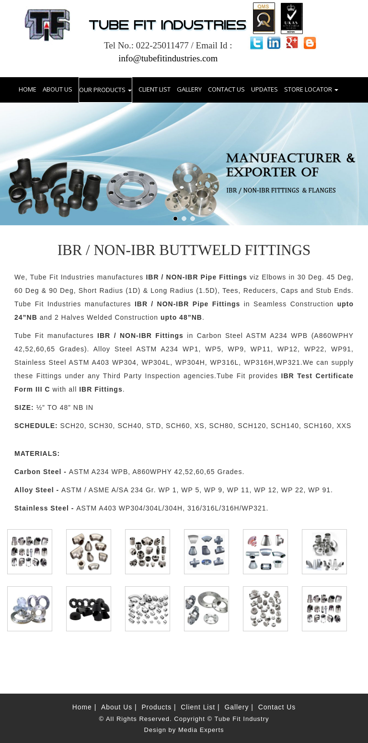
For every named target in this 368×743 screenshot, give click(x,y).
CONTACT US (226, 88)
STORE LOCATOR (311, 88)
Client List (199, 706)
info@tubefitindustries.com (168, 58)
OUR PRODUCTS (105, 89)
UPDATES (264, 88)
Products (157, 706)
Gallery (238, 706)
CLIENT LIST (154, 88)
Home (81, 706)
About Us (117, 706)
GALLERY (189, 88)
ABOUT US (57, 88)
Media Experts (201, 729)
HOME (27, 88)
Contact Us (278, 706)
